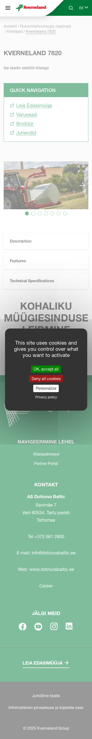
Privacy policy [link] (46, 397)
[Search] (70, 7)
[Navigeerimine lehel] (8, 8)
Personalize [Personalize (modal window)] (46, 388)
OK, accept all (46, 369)
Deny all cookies (46, 378)
